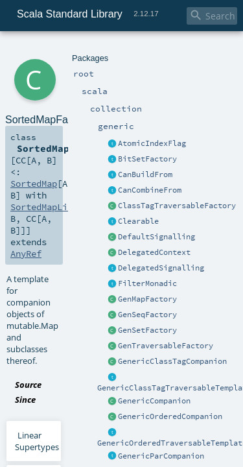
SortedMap (197, 118)
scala (56, 50)
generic (118, 50)
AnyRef (24, 141)
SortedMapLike (76, 129)
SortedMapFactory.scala (144, 202)
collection (85, 50)
